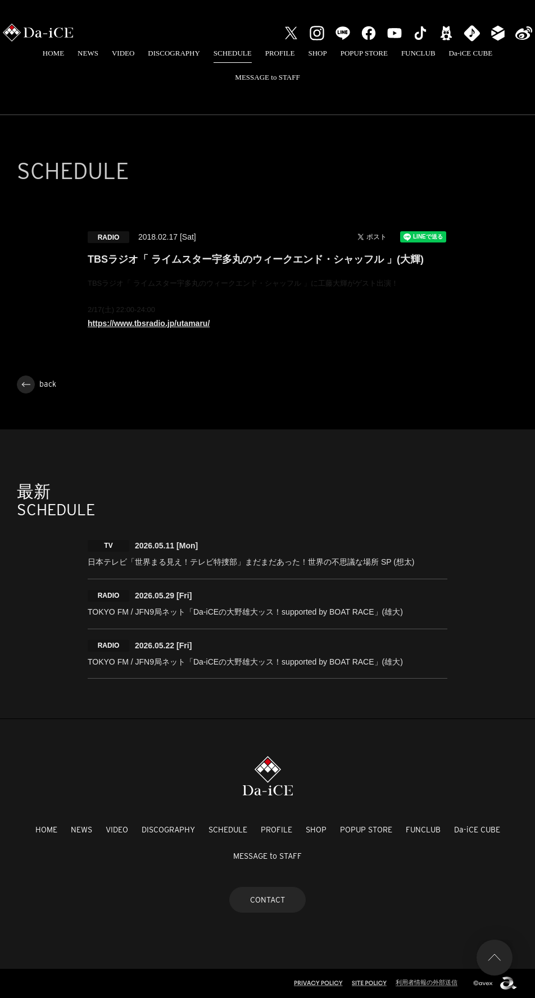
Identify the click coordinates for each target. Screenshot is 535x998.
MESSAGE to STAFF (267, 77)
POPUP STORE (364, 53)
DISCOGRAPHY (174, 53)
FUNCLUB (418, 53)
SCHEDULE (233, 53)
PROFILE (280, 53)
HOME (53, 53)
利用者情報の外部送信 (426, 982)
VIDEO (123, 53)
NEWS (88, 53)
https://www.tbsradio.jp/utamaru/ (149, 323)
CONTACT (267, 899)
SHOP (317, 53)
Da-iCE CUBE (471, 53)
